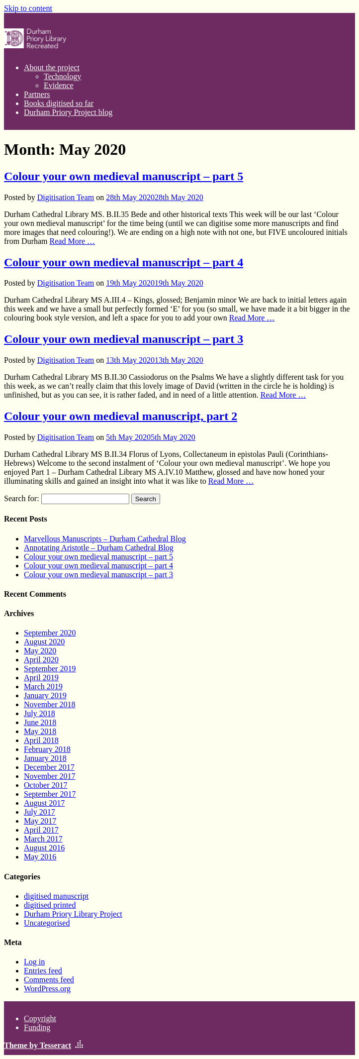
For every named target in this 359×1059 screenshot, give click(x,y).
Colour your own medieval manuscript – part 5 (123, 176)
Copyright (40, 1018)
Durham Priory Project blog (68, 112)
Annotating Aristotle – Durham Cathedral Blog (99, 547)
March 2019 (43, 686)
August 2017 (44, 803)
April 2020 (41, 659)
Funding (37, 1027)
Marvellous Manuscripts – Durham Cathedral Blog (105, 538)
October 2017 (46, 785)
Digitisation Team (65, 197)
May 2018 (40, 731)
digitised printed (50, 905)
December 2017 (49, 767)
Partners (37, 94)
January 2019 (45, 695)
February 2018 (47, 749)
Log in (34, 961)
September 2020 (50, 633)
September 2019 (50, 668)
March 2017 (43, 839)
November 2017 (50, 776)
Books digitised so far (58, 103)
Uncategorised (47, 923)
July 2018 (39, 713)
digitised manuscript (56, 896)
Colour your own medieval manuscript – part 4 (123, 262)
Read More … (72, 241)
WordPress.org (47, 988)
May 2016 (40, 856)
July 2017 (39, 812)
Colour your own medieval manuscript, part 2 (120, 416)
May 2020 (40, 650)
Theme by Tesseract (37, 1045)
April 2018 (41, 740)
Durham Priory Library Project (73, 914)
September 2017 (50, 794)
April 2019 (41, 677)
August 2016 (44, 848)
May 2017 (40, 821)
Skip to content (28, 8)
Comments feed (49, 979)
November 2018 (50, 704)
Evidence (59, 85)
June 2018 (40, 722)
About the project (52, 67)
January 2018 (45, 758)
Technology (62, 76)
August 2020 (44, 641)
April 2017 (41, 830)
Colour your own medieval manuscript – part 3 (123, 338)
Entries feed (43, 970)
